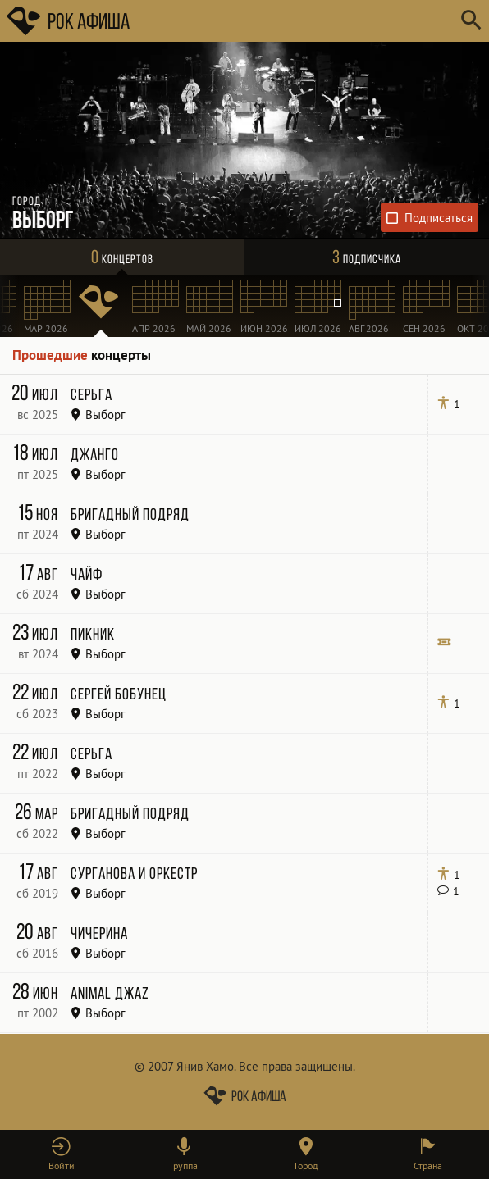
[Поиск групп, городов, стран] (293, 21)
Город (306, 1165)
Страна (428, 1165)
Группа (184, 1165)
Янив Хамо (205, 1066)
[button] (61, 1154)
